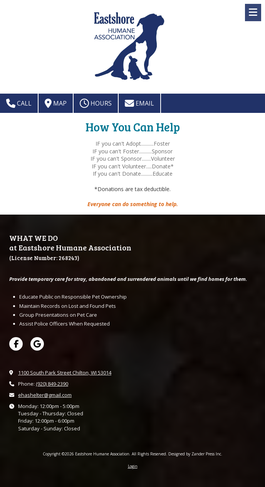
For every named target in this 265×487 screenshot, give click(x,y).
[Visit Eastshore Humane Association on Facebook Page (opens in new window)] (16, 344)
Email (139, 103)
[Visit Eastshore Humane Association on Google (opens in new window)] (37, 344)
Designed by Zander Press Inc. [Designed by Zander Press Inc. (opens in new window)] (195, 454)
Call (19, 103)
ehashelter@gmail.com (45, 394)
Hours (96, 103)
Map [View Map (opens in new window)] (56, 103)
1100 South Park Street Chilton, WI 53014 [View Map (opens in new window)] (64, 372)
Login (133, 466)
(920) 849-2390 (52, 383)
